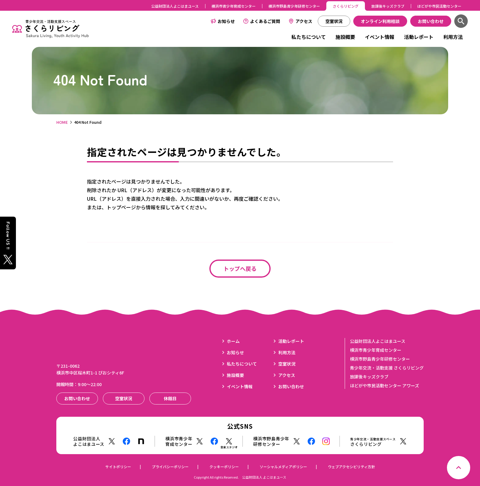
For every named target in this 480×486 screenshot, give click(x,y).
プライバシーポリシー (170, 466)
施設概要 (345, 36)
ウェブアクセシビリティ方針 (351, 466)
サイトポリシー (118, 466)
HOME (62, 122)
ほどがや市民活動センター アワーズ (384, 385)
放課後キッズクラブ (387, 6)
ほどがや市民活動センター (439, 6)
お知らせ (226, 21)
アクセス (303, 21)
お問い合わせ (291, 386)
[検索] (461, 21)
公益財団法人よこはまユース (175, 6)
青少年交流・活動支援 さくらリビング (387, 368)
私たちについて (308, 36)
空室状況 (286, 364)
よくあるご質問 (265, 21)
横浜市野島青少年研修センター (294, 6)
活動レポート (418, 36)
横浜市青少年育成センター (234, 6)
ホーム (233, 341)
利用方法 (453, 36)
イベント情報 (379, 36)
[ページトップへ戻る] (458, 467)
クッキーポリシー (224, 466)
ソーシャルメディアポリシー (283, 466)
